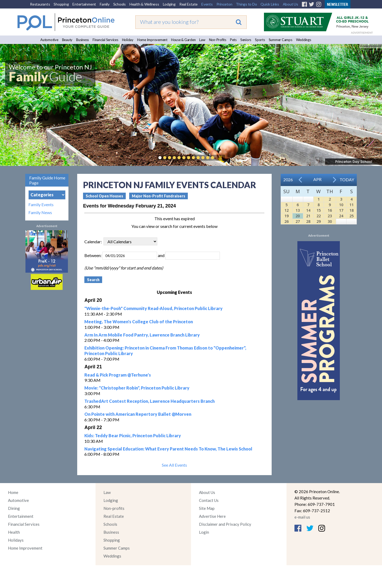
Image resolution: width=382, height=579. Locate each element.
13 (298, 210)
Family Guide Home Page (47, 180)
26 (286, 221)
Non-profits (113, 508)
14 (308, 210)
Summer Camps (280, 40)
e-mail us (302, 517)
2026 (288, 179)
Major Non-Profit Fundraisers (158, 196)
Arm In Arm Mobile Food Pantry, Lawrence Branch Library (142, 334)
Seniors (245, 40)
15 (318, 210)
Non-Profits (217, 40)
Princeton (224, 4)
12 (286, 210)
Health (14, 532)
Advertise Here (212, 516)
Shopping (61, 4)
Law (202, 40)
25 (351, 215)
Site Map (207, 508)
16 (330, 210)
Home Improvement (152, 40)
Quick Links (270, 4)
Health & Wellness (144, 4)
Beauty (67, 40)
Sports (260, 40)
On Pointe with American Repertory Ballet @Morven (137, 414)
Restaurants (40, 4)
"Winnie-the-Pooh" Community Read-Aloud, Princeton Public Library (153, 308)
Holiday (127, 40)
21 (308, 215)
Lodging (169, 4)
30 (330, 221)
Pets (233, 40)
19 (286, 215)
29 (318, 221)
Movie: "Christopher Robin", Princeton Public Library (136, 387)
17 (341, 210)
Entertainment (84, 4)
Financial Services (105, 40)
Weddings (303, 40)
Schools (119, 4)
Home (13, 492)
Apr (317, 179)
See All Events (174, 464)
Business (82, 40)
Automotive (49, 40)
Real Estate (188, 4)
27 (298, 221)
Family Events (41, 204)
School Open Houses (104, 196)
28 (308, 221)
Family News (40, 212)
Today (347, 179)
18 (351, 210)
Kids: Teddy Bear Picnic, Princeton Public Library (132, 435)
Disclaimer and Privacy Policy (225, 524)
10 (341, 204)
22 (318, 215)
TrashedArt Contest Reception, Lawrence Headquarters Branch (149, 401)
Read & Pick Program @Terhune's (117, 374)
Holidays (16, 540)
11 (351, 204)
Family (105, 4)
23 (330, 215)
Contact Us (209, 500)
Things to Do (246, 4)
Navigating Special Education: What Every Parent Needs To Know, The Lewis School (168, 448)
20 (298, 215)
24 (341, 215)
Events (207, 4)
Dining (14, 508)
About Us (290, 4)
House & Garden (183, 40)
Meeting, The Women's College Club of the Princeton (138, 321)
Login (204, 532)
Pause (220, 157)
